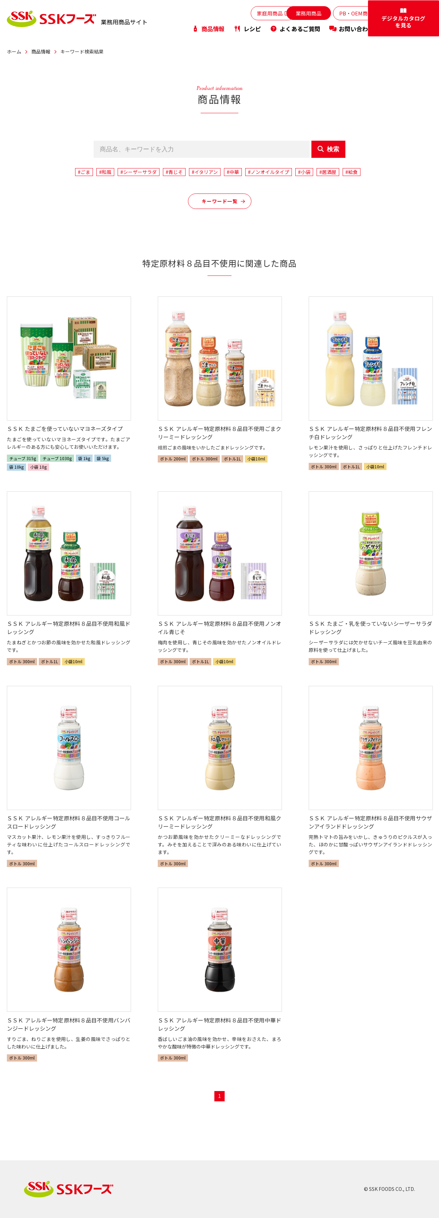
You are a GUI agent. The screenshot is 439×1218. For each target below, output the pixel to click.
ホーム (14, 51)
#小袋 (304, 171)
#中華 (233, 171)
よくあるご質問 (295, 28)
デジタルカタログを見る (412, 19)
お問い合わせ (351, 28)
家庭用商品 (249, 13)
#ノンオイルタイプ (268, 171)
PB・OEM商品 (348, 13)
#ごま (84, 171)
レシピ (247, 28)
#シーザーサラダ (138, 171)
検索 (328, 149)
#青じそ (174, 171)
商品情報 (208, 28)
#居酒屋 (327, 171)
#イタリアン (205, 171)
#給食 (351, 171)
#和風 (105, 171)
